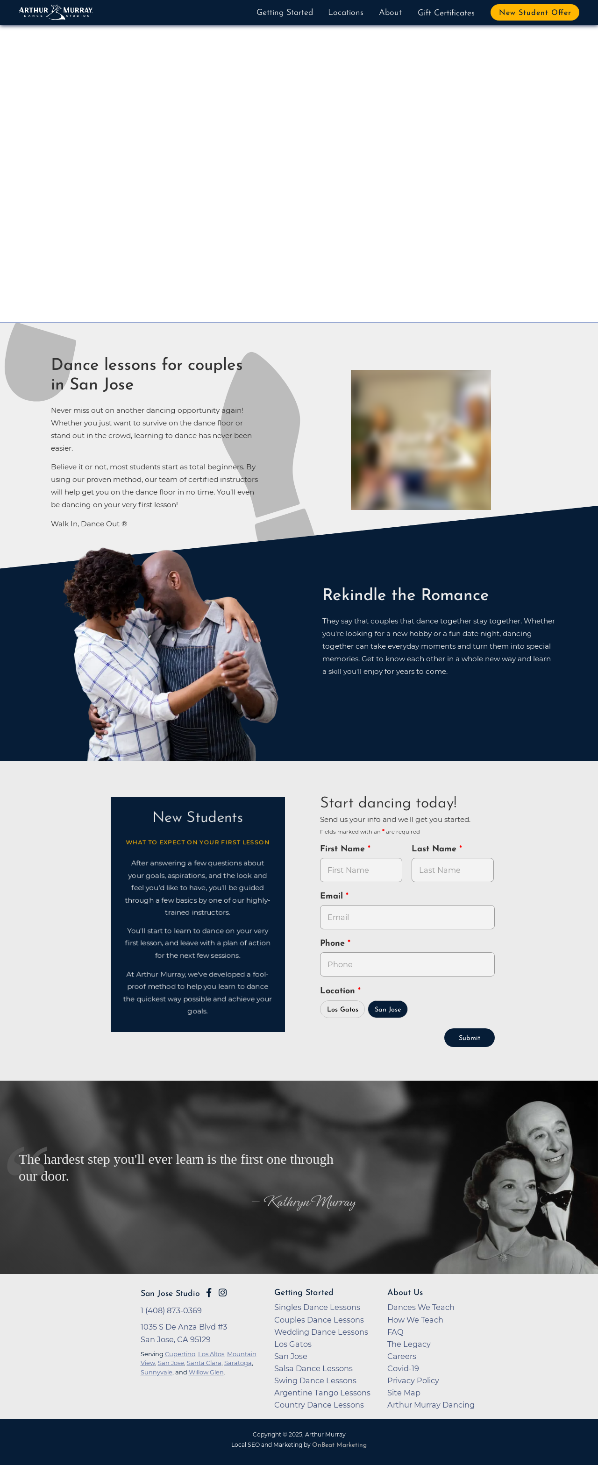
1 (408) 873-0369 (171, 1310)
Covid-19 (403, 1368)
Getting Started (284, 12)
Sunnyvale (156, 1372)
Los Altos (211, 1354)
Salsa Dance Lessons (313, 1368)
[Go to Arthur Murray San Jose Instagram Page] (223, 1292)
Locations (345, 12)
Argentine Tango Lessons (322, 1392)
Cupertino (180, 1354)
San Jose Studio (170, 1294)
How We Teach (415, 1319)
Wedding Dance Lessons (321, 1332)
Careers (401, 1356)
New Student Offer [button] (535, 13)
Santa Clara (204, 1362)
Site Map (403, 1392)
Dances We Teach (421, 1307)
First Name (344, 849)
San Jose (388, 1009)
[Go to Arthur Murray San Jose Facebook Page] (209, 1292)
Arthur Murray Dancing (431, 1404)
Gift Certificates (446, 13)
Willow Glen (206, 1372)
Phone (334, 943)
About (390, 12)
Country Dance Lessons (319, 1404)
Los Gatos (342, 1009)
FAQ (395, 1332)
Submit (469, 1038)
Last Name (435, 849)
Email (333, 896)
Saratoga (238, 1362)
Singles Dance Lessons (317, 1307)
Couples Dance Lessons (319, 1319)
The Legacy (409, 1344)
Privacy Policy (413, 1380)
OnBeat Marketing (339, 1445)
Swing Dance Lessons (315, 1380)
